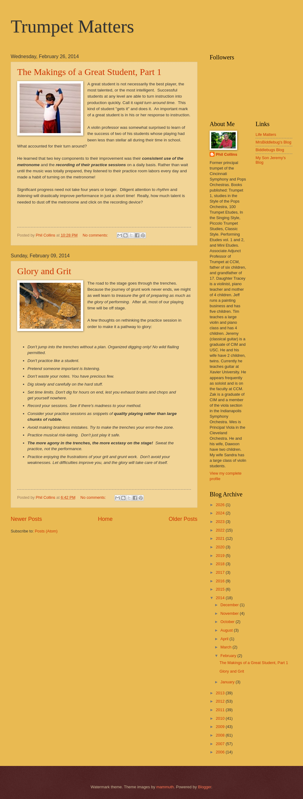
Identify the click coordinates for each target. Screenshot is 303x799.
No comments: (96, 235)
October (227, 621)
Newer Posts (26, 519)
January (227, 682)
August (227, 630)
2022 (221, 530)
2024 (221, 513)
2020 (221, 547)
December (230, 605)
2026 (221, 504)
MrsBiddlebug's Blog (273, 142)
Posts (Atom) (46, 531)
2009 (221, 726)
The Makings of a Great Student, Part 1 (89, 72)
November (230, 613)
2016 (221, 581)
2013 (221, 693)
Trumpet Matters (72, 26)
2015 (221, 589)
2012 (221, 701)
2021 (221, 538)
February (228, 655)
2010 (221, 718)
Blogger (204, 787)
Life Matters (266, 134)
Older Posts (183, 519)
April (224, 639)
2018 (221, 564)
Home (105, 519)
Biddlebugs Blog (270, 149)
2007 (221, 743)
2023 (221, 521)
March (226, 647)
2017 (221, 572)
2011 (221, 710)
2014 (221, 598)
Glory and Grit (44, 271)
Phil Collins (226, 154)
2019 (221, 555)
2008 (221, 735)
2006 (221, 752)
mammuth (165, 787)
